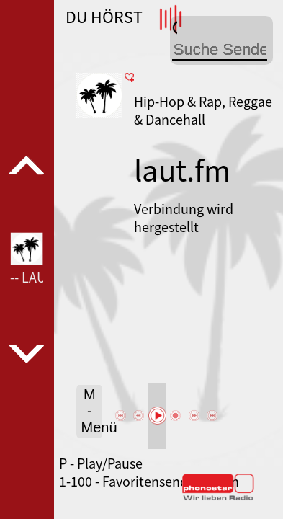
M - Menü (91, 410)
